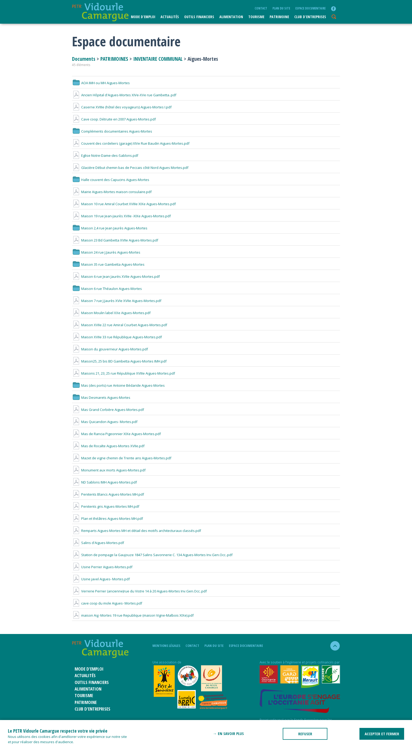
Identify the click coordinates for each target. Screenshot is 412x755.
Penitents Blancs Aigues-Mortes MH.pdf (108, 494)
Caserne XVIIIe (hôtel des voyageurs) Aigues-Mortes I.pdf (122, 107)
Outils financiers (199, 16)
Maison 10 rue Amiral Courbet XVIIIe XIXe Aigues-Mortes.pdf (124, 204)
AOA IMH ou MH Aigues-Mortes (101, 82)
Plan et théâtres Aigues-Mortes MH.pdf (107, 518)
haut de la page (333, 646)
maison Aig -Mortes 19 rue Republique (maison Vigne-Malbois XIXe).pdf (133, 615)
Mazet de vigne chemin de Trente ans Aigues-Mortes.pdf (121, 458)
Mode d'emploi (143, 16)
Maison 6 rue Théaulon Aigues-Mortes (107, 288)
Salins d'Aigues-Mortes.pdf (98, 542)
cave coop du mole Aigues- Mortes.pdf (107, 603)
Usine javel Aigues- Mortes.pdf (101, 579)
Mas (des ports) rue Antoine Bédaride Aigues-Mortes (118, 385)
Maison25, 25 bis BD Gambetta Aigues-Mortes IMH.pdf (119, 361)
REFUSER (305, 733)
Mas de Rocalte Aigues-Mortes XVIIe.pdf (108, 446)
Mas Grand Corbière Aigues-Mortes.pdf (108, 409)
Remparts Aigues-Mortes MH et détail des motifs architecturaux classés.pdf (136, 530)
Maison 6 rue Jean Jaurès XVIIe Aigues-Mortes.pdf (116, 276)
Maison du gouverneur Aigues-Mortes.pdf (110, 349)
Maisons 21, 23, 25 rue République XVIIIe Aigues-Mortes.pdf (123, 373)
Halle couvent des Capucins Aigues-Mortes (110, 179)
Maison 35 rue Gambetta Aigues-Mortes (108, 264)
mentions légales (166, 645)
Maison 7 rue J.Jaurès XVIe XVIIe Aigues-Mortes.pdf (116, 300)
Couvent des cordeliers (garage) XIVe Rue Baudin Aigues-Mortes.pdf (130, 143)
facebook (333, 8)
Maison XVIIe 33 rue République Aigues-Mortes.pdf (117, 337)
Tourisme (256, 16)
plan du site (281, 8)
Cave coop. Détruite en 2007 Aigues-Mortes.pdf (114, 119)
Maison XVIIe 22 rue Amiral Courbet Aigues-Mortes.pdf (119, 325)
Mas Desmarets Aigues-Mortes (101, 397)
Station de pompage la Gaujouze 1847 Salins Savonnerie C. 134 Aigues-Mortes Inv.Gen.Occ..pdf (152, 554)
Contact (261, 8)
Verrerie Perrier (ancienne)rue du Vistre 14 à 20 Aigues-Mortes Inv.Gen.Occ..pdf (139, 591)
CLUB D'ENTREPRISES (310, 16)
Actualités (170, 16)
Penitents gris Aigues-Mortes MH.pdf (105, 506)
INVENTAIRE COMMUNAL (158, 58)
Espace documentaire (310, 8)
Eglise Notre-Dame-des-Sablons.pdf (105, 155)
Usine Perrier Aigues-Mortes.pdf (102, 567)
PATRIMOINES (114, 58)
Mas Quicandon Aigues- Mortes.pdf (104, 421)
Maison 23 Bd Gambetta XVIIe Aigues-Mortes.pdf (115, 240)
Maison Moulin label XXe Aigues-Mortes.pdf (111, 312)
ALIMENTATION (231, 16)
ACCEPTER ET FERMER (382, 733)
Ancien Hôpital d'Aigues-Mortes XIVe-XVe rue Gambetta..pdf (124, 95)
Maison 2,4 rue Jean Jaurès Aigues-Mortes (109, 228)
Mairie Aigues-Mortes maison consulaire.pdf (112, 191)
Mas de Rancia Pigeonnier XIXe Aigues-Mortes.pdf (116, 433)
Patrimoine (279, 16)
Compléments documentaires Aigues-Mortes (112, 131)
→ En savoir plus (228, 733)
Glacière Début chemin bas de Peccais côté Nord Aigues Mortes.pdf (130, 167)
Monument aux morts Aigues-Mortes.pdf (109, 470)
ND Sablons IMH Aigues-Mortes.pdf (104, 482)
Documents (84, 58)
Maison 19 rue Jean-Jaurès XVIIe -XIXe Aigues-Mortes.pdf (121, 216)
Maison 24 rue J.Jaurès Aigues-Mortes (106, 252)
